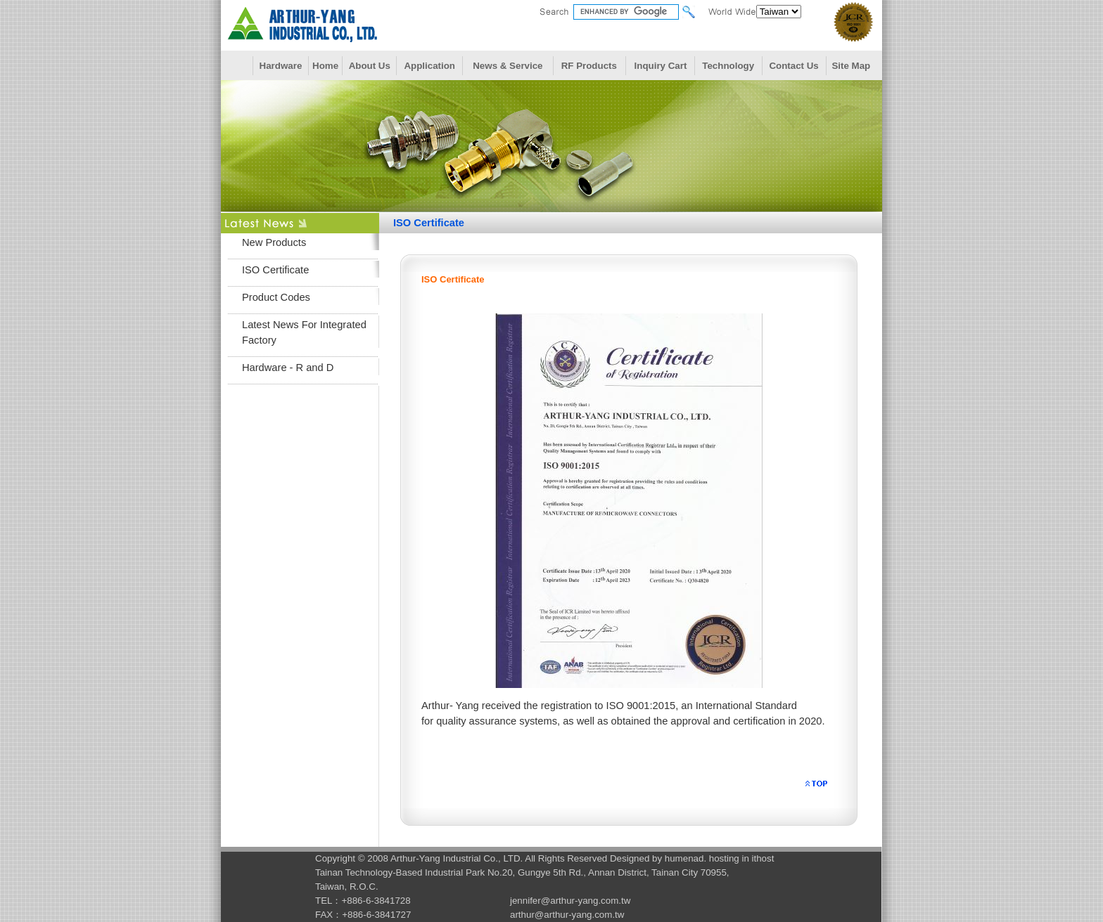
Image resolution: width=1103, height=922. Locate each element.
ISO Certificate (275, 269)
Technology (728, 65)
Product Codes (276, 297)
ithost (763, 858)
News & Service (507, 65)
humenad (684, 858)
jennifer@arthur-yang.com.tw (570, 900)
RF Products (589, 65)
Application (429, 65)
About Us (369, 65)
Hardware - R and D (287, 367)
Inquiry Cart (661, 65)
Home (325, 65)
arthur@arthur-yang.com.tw (567, 914)
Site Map (850, 65)
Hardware (281, 65)
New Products (274, 242)
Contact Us (793, 65)
